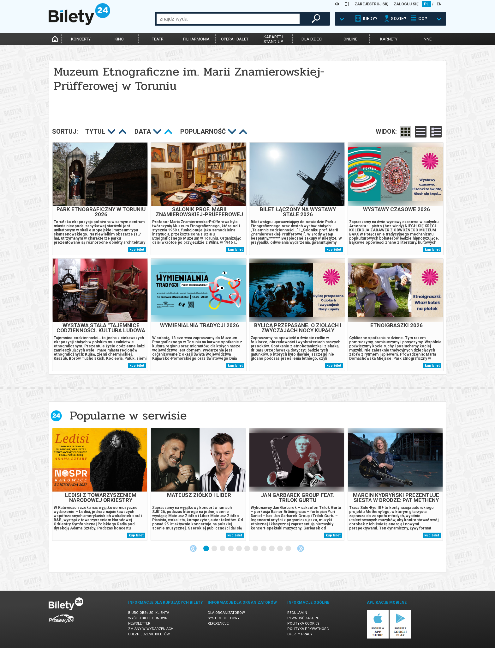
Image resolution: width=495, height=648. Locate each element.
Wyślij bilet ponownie (149, 618)
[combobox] (228, 19)
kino (119, 39)
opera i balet (234, 39)
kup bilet (136, 250)
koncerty (81, 39)
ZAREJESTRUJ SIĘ (371, 4)
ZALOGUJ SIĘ (406, 4)
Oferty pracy (300, 634)
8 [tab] (264, 549)
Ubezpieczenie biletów (149, 634)
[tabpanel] (99, 484)
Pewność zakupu (303, 618)
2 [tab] (215, 549)
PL (426, 4)
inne (427, 39)
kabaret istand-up (273, 39)
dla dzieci (311, 39)
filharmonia (196, 39)
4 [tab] (231, 549)
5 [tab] (239, 549)
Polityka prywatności (308, 629)
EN (439, 4)
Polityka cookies (303, 623)
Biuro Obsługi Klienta (148, 613)
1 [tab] (206, 549)
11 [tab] (288, 549)
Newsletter (139, 623)
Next (300, 548)
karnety (388, 39)
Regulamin (297, 613)
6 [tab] (247, 549)
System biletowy (224, 618)
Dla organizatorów (226, 613)
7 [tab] (256, 549)
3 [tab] (223, 549)
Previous (193, 548)
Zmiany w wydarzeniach (150, 629)
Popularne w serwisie (128, 415)
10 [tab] (280, 549)
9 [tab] (272, 549)
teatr (158, 39)
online (350, 39)
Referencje (218, 623)
